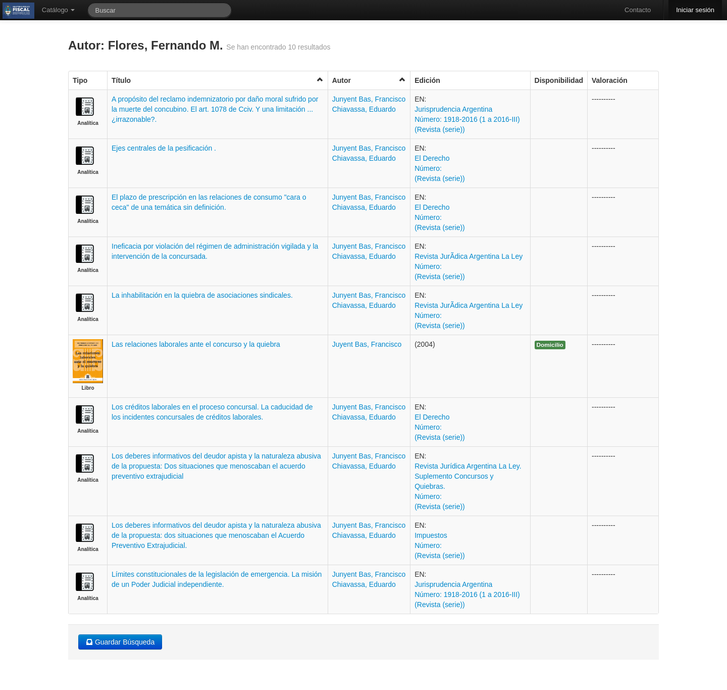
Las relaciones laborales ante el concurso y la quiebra (196, 344)
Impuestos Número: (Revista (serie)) (439, 545)
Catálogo (58, 10)
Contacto (638, 10)
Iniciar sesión (695, 10)
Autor (369, 80)
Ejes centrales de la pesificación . (164, 148)
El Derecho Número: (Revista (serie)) (439, 168)
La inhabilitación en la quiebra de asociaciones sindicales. (202, 295)
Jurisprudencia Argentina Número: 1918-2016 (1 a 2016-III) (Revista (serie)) (467, 119)
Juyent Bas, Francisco (367, 344)
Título (218, 80)
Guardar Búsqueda (120, 642)
